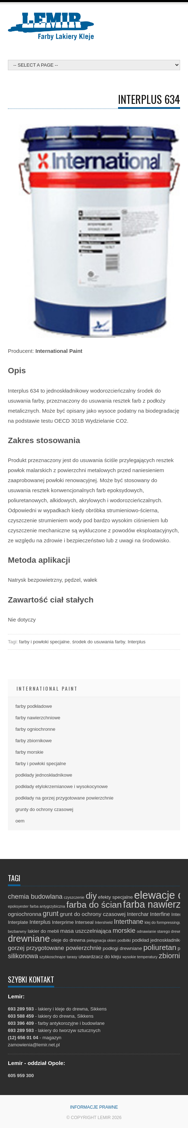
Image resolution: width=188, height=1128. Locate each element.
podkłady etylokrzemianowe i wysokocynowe (61, 786)
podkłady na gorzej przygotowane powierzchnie (64, 798)
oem (19, 821)
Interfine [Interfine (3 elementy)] (160, 914)
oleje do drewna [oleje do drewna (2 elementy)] (68, 940)
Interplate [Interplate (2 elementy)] (18, 922)
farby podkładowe (33, 706)
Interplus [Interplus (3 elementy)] (40, 922)
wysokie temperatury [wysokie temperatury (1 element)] (140, 957)
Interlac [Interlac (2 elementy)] (179, 914)
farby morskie (29, 752)
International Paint (47, 688)
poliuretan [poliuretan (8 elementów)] (159, 947)
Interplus (137, 641)
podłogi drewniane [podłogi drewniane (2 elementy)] (122, 948)
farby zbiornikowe (33, 740)
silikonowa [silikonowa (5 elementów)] (23, 956)
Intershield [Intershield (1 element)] (103, 922)
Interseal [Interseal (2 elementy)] (84, 922)
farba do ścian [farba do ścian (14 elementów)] (94, 904)
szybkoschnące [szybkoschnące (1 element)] (52, 957)
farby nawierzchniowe (37, 717)
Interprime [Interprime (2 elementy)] (63, 922)
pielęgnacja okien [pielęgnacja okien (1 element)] (101, 940)
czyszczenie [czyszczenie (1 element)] (74, 897)
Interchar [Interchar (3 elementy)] (138, 914)
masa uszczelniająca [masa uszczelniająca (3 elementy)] (85, 931)
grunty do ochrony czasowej (44, 809)
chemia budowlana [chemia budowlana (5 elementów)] (35, 896)
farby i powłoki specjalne (44, 641)
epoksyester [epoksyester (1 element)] (18, 906)
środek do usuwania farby (98, 641)
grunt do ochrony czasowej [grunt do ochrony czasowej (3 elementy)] (93, 914)
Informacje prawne (94, 1107)
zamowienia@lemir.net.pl (34, 1044)
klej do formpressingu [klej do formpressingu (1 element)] (163, 922)
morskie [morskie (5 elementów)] (124, 930)
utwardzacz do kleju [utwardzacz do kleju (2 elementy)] (100, 956)
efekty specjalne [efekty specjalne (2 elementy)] (115, 897)
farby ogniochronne (35, 729)
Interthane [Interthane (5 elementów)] (128, 921)
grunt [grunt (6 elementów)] (50, 913)
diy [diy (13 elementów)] (91, 896)
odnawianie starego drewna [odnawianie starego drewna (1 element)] (160, 931)
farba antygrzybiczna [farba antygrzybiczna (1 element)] (47, 906)
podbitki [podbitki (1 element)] (124, 940)
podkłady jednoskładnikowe (43, 775)
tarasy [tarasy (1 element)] (72, 957)
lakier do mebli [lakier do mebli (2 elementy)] (43, 931)
